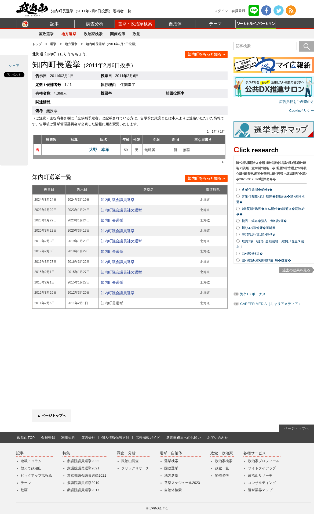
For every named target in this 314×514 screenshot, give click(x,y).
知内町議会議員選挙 (117, 199)
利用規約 (68, 438)
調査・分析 (126, 453)
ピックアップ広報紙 (36, 475)
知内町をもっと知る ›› (206, 54)
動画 (24, 490)
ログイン (221, 11)
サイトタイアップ (262, 468)
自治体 (175, 23)
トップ (37, 44)
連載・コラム (31, 461)
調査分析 (94, 23)
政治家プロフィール (263, 461)
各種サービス (254, 453)
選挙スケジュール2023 (182, 482)
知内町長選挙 (112, 220)
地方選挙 (68, 34)
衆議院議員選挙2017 (83, 490)
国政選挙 (46, 34)
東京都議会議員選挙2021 (86, 475)
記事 (54, 23)
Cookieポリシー (301, 111)
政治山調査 (130, 461)
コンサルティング (262, 482)
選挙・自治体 (171, 453)
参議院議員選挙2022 (83, 461)
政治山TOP (26, 438)
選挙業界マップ (260, 490)
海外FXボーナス (253, 294)
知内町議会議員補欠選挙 (121, 210)
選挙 (53, 44)
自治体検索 (173, 490)
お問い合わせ (217, 438)
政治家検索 (93, 34)
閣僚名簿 (117, 34)
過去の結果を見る (296, 270)
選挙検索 (171, 461)
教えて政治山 (31, 468)
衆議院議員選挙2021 (83, 468)
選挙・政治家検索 (135, 23)
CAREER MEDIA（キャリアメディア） (271, 304)
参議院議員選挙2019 (83, 482)
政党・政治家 (221, 453)
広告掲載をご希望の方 (296, 102)
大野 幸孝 (99, 149)
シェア (14, 66)
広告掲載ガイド (148, 438)
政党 (136, 34)
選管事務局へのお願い (183, 438)
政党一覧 (222, 468)
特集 (66, 453)
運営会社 (88, 438)
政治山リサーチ (260, 475)
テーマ (215, 23)
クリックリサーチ (135, 468)
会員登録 (238, 11)
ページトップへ (296, 428)
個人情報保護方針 (115, 438)
